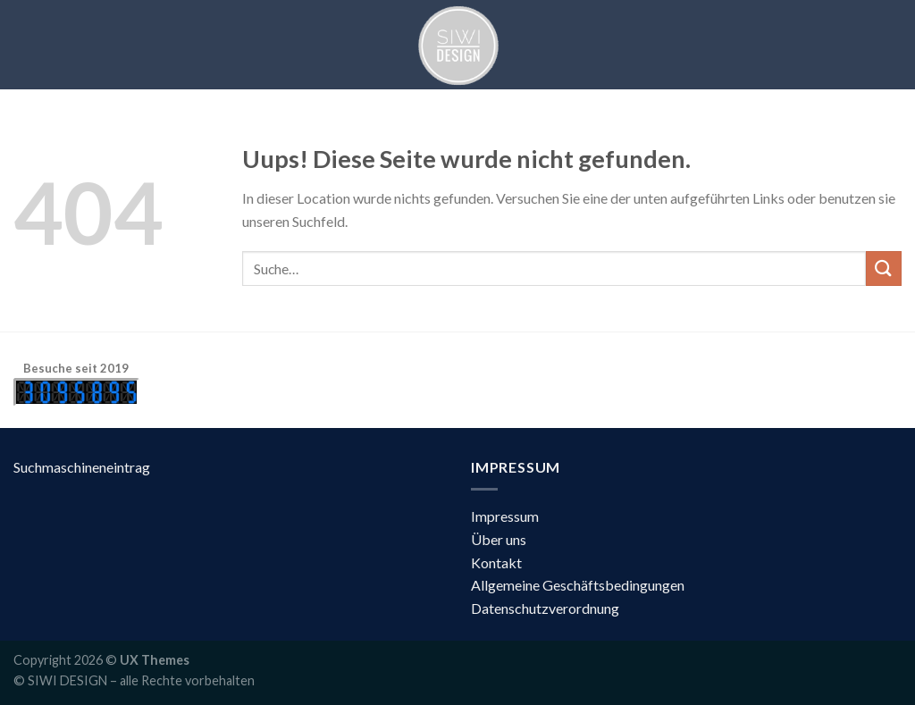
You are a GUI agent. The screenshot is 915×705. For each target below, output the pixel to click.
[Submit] (884, 268)
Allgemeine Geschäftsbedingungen (577, 584)
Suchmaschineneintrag (81, 466)
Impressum (505, 516)
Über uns (498, 539)
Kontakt (496, 562)
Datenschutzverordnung (545, 608)
